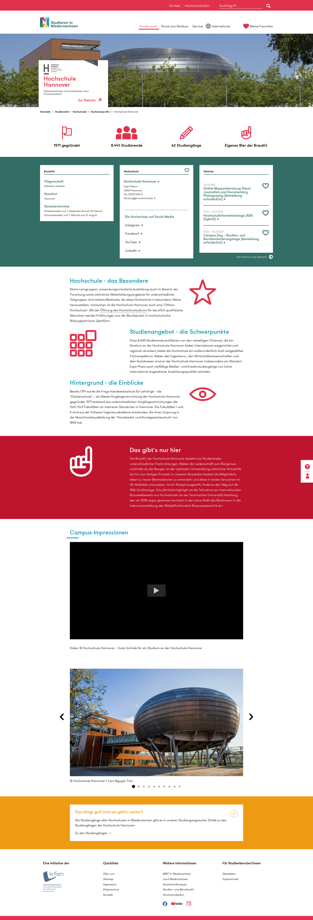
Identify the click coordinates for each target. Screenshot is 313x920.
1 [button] (133, 786)
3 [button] (143, 786)
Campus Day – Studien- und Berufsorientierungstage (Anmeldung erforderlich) (231, 239)
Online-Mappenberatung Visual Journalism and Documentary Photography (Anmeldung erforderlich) (226, 194)
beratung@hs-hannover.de (138, 198)
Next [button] (251, 716)
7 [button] (164, 786)
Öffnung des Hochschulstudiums (123, 310)
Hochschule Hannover (126, 111)
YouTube (131, 242)
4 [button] (149, 786)
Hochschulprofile (100, 111)
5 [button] (154, 786)
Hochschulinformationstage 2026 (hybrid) (228, 217)
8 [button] (169, 786)
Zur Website (89, 100)
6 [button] (159, 786)
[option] (156, 70)
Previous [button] (62, 716)
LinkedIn (131, 250)
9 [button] (174, 786)
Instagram (132, 225)
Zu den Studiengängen (91, 833)
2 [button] (138, 786)
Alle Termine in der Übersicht (252, 257)
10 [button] (179, 786)
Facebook (132, 233)
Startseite (45, 111)
